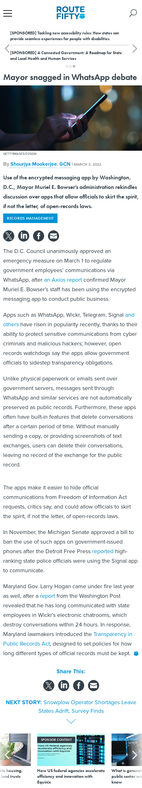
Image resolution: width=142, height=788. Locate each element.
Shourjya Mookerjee (33, 164)
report (47, 596)
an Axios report (63, 280)
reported (102, 551)
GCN (65, 164)
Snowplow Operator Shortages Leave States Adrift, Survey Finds (87, 706)
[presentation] (7, 759)
